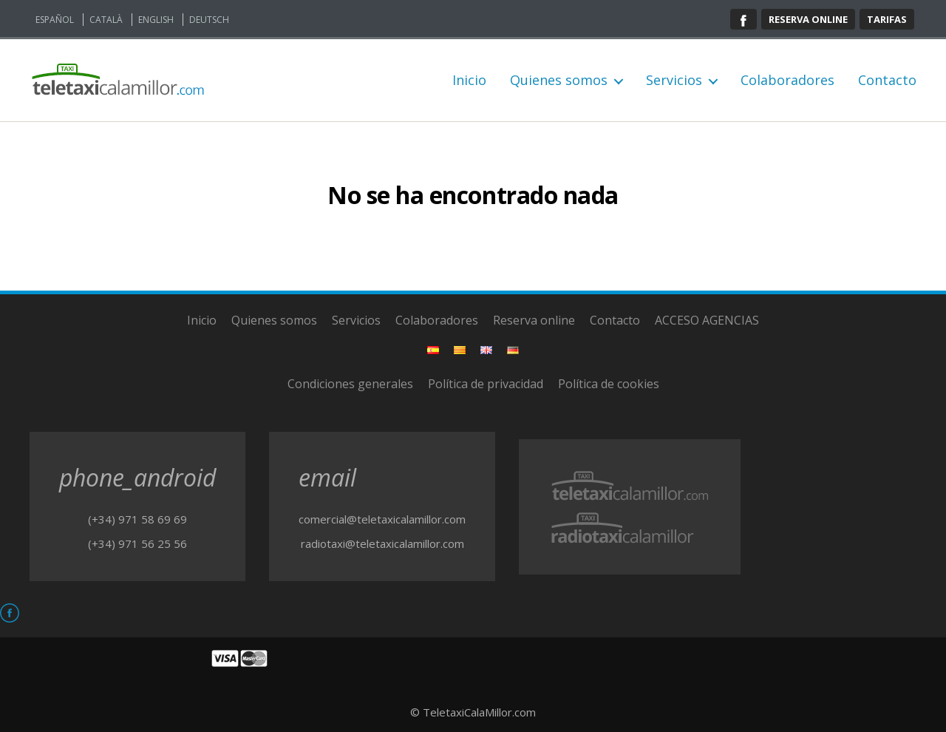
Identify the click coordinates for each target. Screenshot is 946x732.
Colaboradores (787, 80)
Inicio (469, 80)
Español (54, 19)
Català (106, 19)
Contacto (887, 80)
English (156, 19)
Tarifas (887, 19)
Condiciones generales (350, 384)
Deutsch (209, 19)
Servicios (674, 80)
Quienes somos (559, 80)
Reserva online (808, 19)
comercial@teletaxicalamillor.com (382, 519)
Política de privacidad (485, 384)
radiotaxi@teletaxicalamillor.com (382, 543)
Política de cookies (608, 384)
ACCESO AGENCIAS (707, 320)
